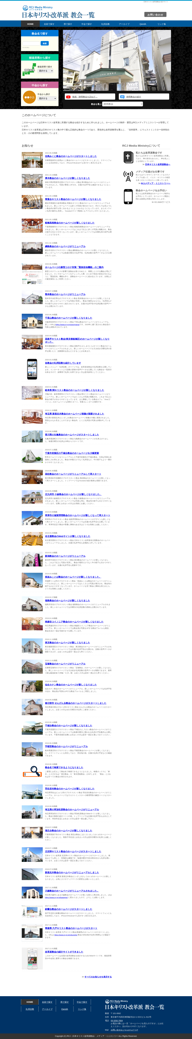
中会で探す (86, 24)
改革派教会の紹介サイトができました (64, 952)
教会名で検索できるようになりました (64, 767)
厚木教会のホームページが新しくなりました (67, 178)
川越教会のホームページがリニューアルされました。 (72, 890)
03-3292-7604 (117, 1020)
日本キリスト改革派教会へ (157, 164)
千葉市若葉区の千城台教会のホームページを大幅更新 (72, 453)
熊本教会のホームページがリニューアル (65, 294)
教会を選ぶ (117, 104)
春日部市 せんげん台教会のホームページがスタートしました (75, 703)
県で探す (68, 24)
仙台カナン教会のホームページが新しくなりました (71, 684)
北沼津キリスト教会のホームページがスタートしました (73, 851)
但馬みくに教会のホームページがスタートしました (71, 156)
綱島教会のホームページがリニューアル (65, 246)
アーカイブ (124, 24)
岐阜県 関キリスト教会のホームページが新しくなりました (74, 390)
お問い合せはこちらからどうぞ (124, 1030)
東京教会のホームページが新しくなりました (67, 642)
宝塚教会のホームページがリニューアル (65, 663)
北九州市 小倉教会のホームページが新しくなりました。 (73, 494)
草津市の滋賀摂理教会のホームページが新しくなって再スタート (77, 515)
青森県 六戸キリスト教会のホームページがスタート (71, 928)
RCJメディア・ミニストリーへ (155, 183)
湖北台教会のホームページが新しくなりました (68, 830)
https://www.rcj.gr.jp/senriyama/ (68, 324)
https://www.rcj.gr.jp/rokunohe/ (65, 935)
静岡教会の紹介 (133, 97)
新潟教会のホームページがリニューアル (65, 556)
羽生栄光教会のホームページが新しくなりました (69, 788)
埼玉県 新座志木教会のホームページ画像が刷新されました (74, 413)
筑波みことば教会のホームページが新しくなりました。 (73, 577)
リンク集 (162, 24)
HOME (30, 24)
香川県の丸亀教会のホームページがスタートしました (72, 434)
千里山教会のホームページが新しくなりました (68, 318)
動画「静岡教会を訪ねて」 (85, 97)
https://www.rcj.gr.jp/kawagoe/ (56, 897)
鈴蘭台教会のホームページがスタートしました (68, 909)
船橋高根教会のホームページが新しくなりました (69, 222)
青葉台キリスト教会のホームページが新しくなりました (73, 199)
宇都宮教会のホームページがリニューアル (66, 746)
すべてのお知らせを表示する (98, 977)
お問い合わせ (155, 15)
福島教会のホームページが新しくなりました (67, 600)
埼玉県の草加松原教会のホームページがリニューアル (72, 809)
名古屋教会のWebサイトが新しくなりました (67, 536)
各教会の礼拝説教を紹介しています (63, 363)
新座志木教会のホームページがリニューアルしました (72, 872)
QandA (143, 24)
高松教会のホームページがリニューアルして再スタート (73, 474)
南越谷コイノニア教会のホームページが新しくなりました (74, 621)
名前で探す (49, 24)
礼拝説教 (105, 24)
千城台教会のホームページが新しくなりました (68, 725)
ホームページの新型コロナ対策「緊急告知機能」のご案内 (74, 267)
